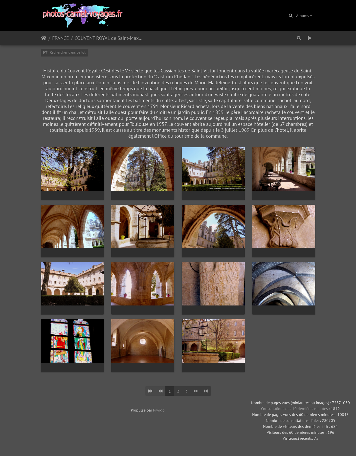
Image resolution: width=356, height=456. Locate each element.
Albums (302, 15)
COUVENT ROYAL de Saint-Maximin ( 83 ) (109, 38)
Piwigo (159, 410)
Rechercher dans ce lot (64, 52)
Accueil (43, 38)
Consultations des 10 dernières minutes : (296, 408)
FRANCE (60, 38)
